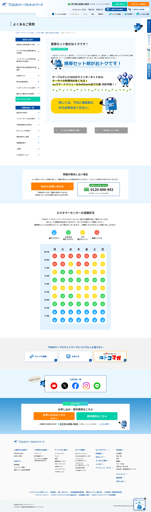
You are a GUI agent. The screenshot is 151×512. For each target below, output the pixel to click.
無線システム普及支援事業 (22, 470)
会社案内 (119, 450)
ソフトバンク (85, 460)
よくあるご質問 (142, 14)
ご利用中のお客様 (40, 450)
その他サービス (59, 472)
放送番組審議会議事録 (77, 492)
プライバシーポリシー (42, 495)
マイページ (37, 453)
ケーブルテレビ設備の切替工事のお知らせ (41, 460)
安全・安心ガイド (63, 492)
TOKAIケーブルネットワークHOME (25, 33)
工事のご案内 (18, 456)
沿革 (117, 459)
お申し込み (120, 481)
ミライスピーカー (60, 469)
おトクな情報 (115, 14)
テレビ (57, 456)
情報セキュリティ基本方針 (94, 492)
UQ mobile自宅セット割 (82, 456)
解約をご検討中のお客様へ (52, 33)
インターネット (59, 453)
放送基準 (53, 492)
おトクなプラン (101, 450)
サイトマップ (120, 474)
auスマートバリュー (81, 453)
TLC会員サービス (80, 470)
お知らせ (17, 461)
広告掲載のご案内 (84, 495)
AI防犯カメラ (59, 466)
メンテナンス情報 (19, 467)
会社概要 (119, 453)
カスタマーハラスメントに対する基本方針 (64, 495)
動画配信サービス (60, 461)
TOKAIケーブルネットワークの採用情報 (103, 495)
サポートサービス (60, 464)
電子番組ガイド (39, 456)
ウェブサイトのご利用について (38, 492)
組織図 (118, 461)
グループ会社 (120, 464)
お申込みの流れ (18, 453)
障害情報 (16, 465)
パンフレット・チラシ (79, 9)
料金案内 (129, 14)
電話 (56, 459)
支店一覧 (91, 9)
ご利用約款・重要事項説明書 (113, 492)
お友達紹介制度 (80, 468)
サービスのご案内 (61, 450)
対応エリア (99, 9)
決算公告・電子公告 (122, 466)
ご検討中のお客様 (20, 450)
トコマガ (99, 464)
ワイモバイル (85, 464)
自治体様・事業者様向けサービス (126, 469)
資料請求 (119, 478)
